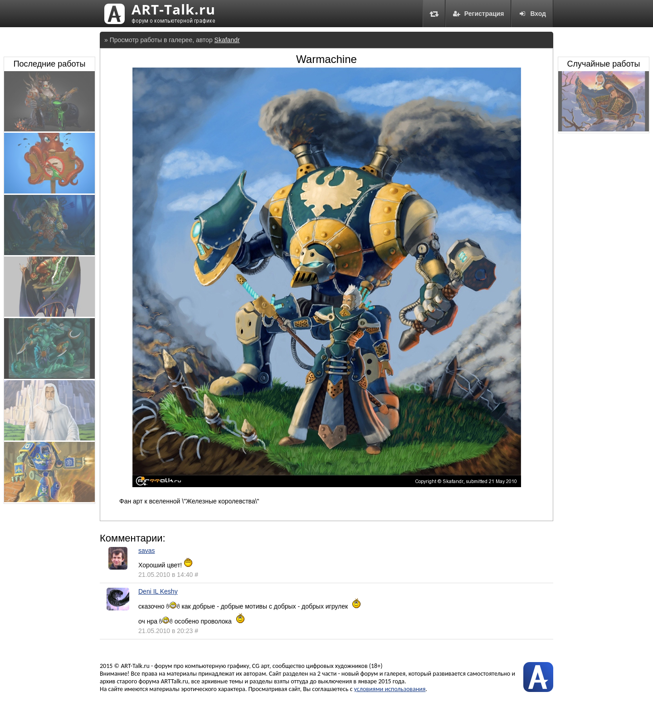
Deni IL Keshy (158, 591)
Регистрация (478, 13)
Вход (532, 13)
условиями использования (390, 689)
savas (146, 550)
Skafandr (227, 40)
